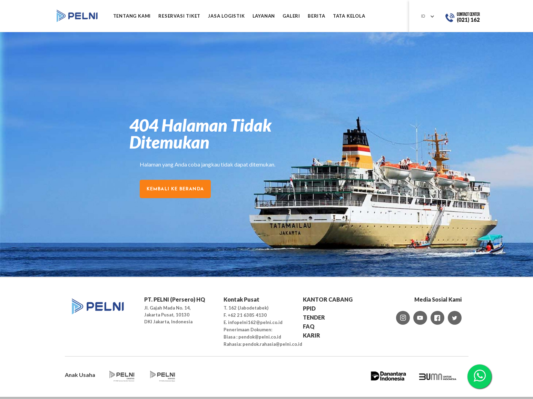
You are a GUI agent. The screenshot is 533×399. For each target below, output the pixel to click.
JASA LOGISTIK (226, 16)
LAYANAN (264, 16)
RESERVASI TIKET (179, 16)
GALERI (291, 16)
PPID (309, 308)
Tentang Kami (132, 16)
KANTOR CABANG (328, 299)
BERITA (316, 16)
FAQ (309, 326)
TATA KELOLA (349, 16)
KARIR (311, 335)
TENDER (314, 317)
